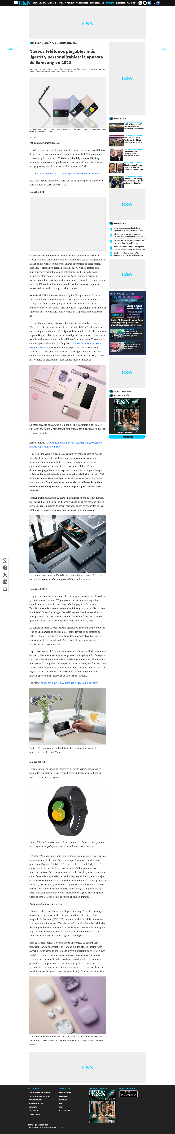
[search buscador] (140, 3)
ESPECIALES (64, 1088)
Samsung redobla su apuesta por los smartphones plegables (70, 173)
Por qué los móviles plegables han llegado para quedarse (68, 682)
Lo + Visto (120, 223)
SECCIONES (33, 1088)
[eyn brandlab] (122, 294)
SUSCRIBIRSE (127, 437)
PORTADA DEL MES (98, 1088)
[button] (5, 560)
